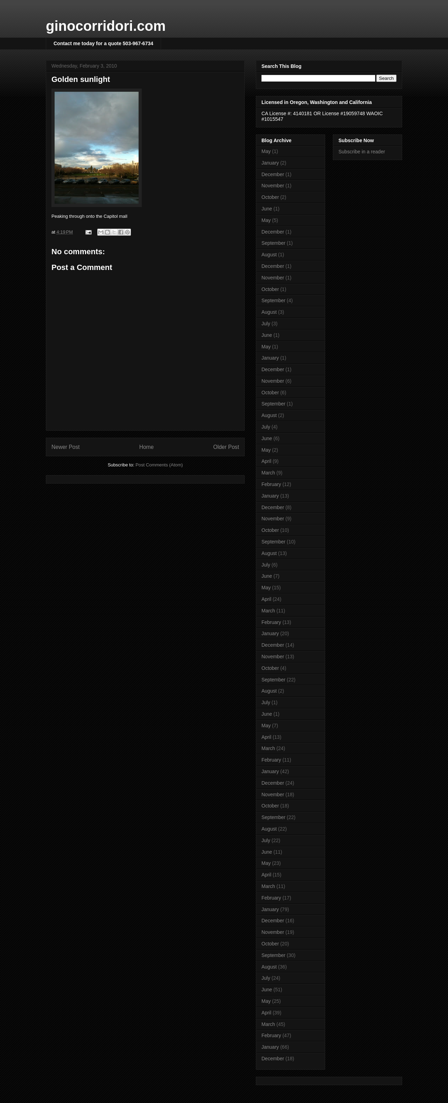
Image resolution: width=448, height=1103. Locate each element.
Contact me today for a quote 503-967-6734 (103, 43)
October (270, 197)
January (270, 163)
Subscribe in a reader (361, 151)
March (268, 473)
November (272, 185)
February (271, 484)
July (265, 323)
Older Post (226, 447)
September (273, 243)
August (269, 254)
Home (146, 447)
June (266, 208)
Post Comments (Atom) (159, 464)
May (266, 151)
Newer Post (65, 447)
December (272, 174)
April (266, 461)
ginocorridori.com (106, 26)
